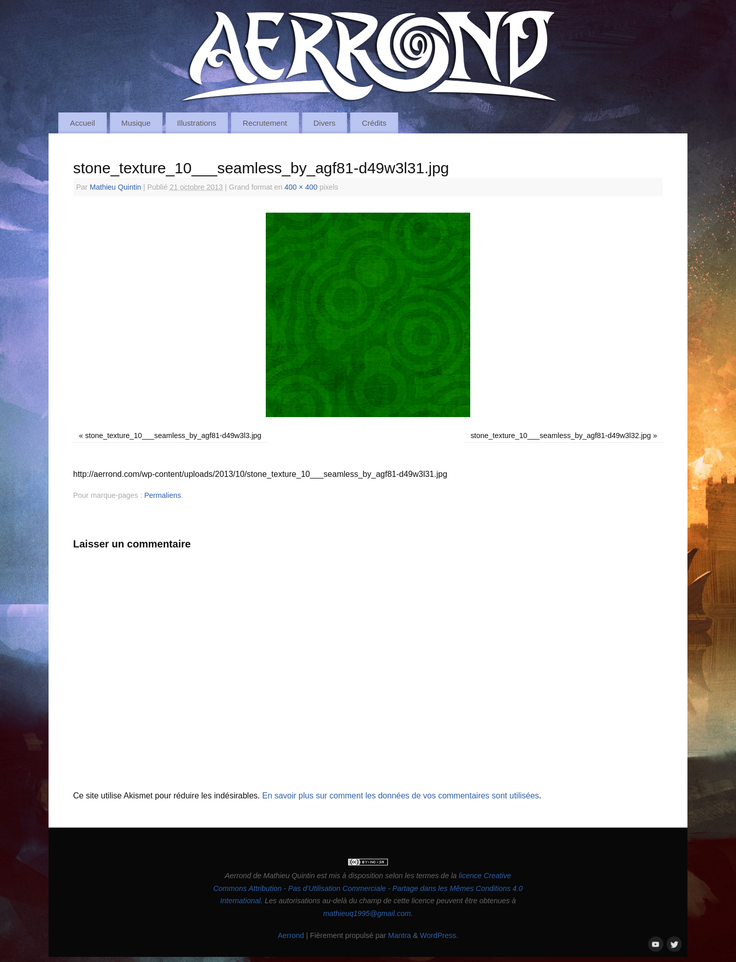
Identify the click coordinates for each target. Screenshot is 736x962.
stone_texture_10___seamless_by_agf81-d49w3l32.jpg (561, 435)
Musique (135, 123)
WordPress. (439, 935)
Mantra (399, 935)
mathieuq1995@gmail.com (366, 913)
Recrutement (265, 123)
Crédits (374, 123)
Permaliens (162, 495)
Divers (324, 123)
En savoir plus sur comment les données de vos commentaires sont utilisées (400, 795)
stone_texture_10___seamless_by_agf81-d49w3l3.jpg (173, 435)
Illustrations (196, 123)
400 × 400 (301, 187)
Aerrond (291, 935)
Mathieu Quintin (115, 187)
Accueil (82, 123)
